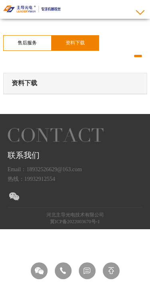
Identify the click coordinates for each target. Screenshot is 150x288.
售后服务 (27, 43)
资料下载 (75, 43)
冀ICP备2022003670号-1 (75, 221)
